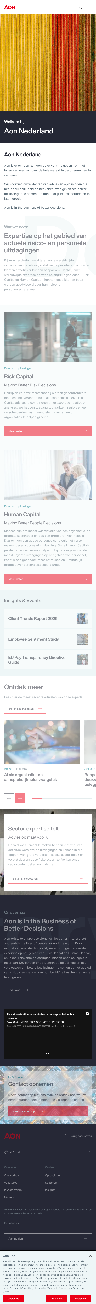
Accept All (80, 1298)
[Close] (90, 1256)
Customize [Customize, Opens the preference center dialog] (13, 1298)
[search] (80, 7)
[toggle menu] (90, 7)
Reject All (56, 1298)
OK (48, 1053)
